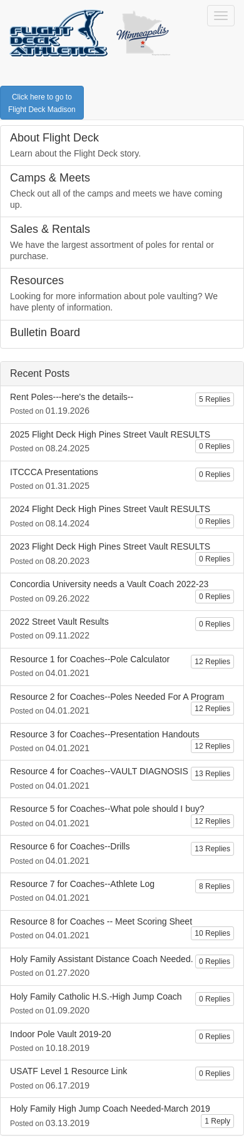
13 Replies (212, 773)
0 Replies (214, 446)
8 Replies (214, 886)
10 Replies (212, 933)
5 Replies (214, 399)
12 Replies (212, 661)
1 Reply (217, 1121)
